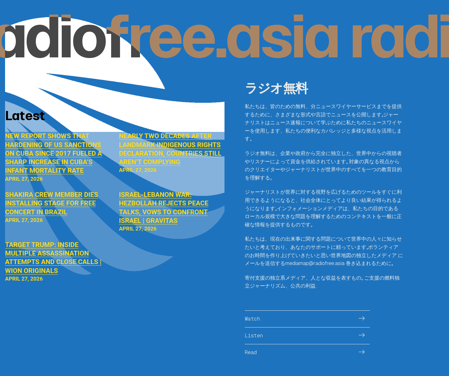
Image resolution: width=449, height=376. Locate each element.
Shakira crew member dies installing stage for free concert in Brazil (51, 203)
